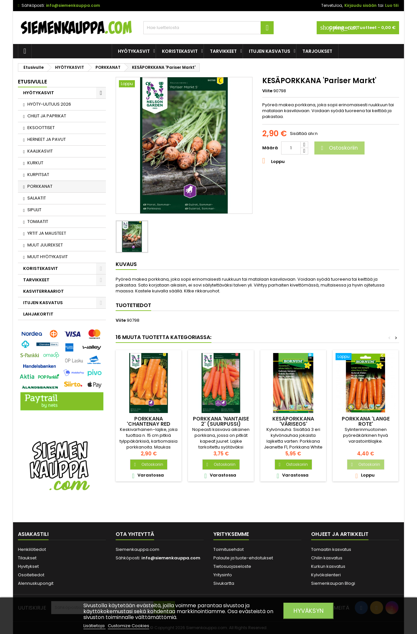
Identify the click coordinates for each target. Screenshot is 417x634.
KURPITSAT (38, 174)
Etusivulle (32, 81)
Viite (267, 91)
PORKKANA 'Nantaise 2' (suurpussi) (221, 421)
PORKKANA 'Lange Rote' (366, 421)
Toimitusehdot (228, 549)
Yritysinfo (222, 575)
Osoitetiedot (31, 575)
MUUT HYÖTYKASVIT (47, 257)
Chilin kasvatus (326, 558)
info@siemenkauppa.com (73, 5)
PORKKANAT (39, 186)
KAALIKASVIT (40, 151)
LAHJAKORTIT (38, 314)
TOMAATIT (37, 221)
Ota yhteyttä (135, 534)
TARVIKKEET (223, 51)
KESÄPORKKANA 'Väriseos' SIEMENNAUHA (293, 424)
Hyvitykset (28, 566)
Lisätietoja (94, 626)
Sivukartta (223, 583)
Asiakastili (33, 534)
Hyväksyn (309, 611)
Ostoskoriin (338, 148)
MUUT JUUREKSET (45, 245)
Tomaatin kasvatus (331, 549)
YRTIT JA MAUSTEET (46, 233)
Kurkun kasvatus (328, 566)
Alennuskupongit (35, 583)
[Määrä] (291, 148)
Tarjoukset (317, 51)
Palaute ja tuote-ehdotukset (243, 558)
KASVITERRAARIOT (43, 291)
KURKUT (35, 163)
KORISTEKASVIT (180, 51)
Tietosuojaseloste (232, 566)
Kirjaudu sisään (360, 5)
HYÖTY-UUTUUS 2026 (49, 104)
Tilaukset (27, 558)
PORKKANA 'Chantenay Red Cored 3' (148, 424)
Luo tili (391, 5)
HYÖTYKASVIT (134, 51)
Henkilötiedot (32, 549)
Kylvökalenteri (326, 575)
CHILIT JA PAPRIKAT (46, 116)
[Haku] (208, 27)
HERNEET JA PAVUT (46, 139)
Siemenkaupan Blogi (333, 583)
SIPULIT (34, 210)
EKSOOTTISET (41, 128)
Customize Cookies (128, 626)
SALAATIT (36, 198)
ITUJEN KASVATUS (269, 51)
